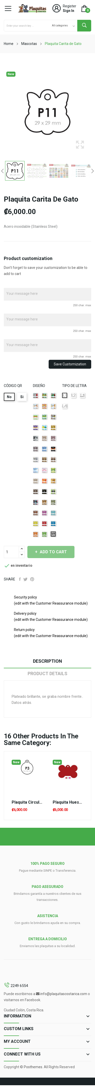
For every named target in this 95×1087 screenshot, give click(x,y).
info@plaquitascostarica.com (63, 994)
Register (69, 6)
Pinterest (32, 579)
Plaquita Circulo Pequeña (27, 802)
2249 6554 (19, 985)
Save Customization (70, 364)
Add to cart (53, 551)
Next (92, 170)
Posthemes (33, 1067)
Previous (2, 170)
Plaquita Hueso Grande (68, 802)
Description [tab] (47, 661)
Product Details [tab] (47, 673)
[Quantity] (11, 552)
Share (20, 579)
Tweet (25, 579)
